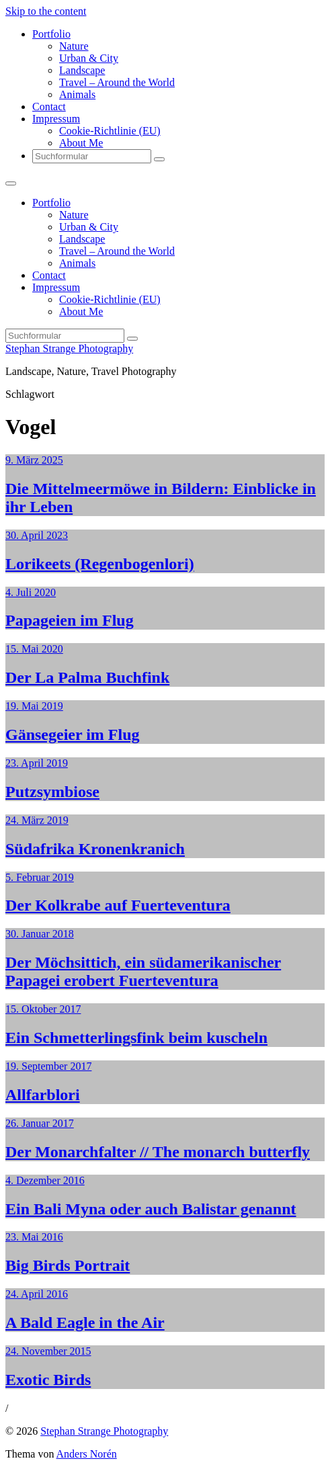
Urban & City (88, 58)
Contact (49, 106)
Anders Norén (86, 1454)
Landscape (82, 70)
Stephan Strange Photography (69, 348)
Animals (77, 94)
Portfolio (51, 34)
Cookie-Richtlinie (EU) (110, 130)
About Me (81, 143)
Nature (74, 46)
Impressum (56, 118)
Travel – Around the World (117, 82)
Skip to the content (45, 11)
